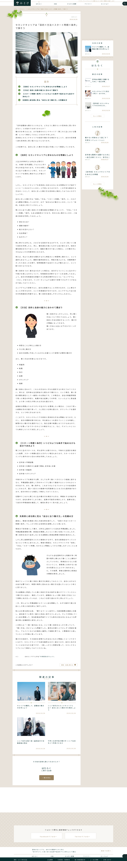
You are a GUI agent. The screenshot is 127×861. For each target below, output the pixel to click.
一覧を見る (46, 774)
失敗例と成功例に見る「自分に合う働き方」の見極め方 (45, 100)
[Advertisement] (97, 23)
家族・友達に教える (67, 661)
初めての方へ (106, 847)
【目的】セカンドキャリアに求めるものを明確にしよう (45, 86)
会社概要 (50, 856)
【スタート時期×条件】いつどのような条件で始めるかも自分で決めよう (48, 95)
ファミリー (88, 4)
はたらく (39, 4)
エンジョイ (105, 4)
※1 (18, 278)
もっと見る (97, 116)
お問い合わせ (107, 856)
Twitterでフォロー (80, 832)
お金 (55, 4)
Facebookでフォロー (46, 832)
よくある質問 (94, 856)
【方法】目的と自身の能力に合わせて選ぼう (40, 90)
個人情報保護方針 (80, 856)
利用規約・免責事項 (64, 856)
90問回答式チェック (47, 653)
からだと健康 (71, 4)
